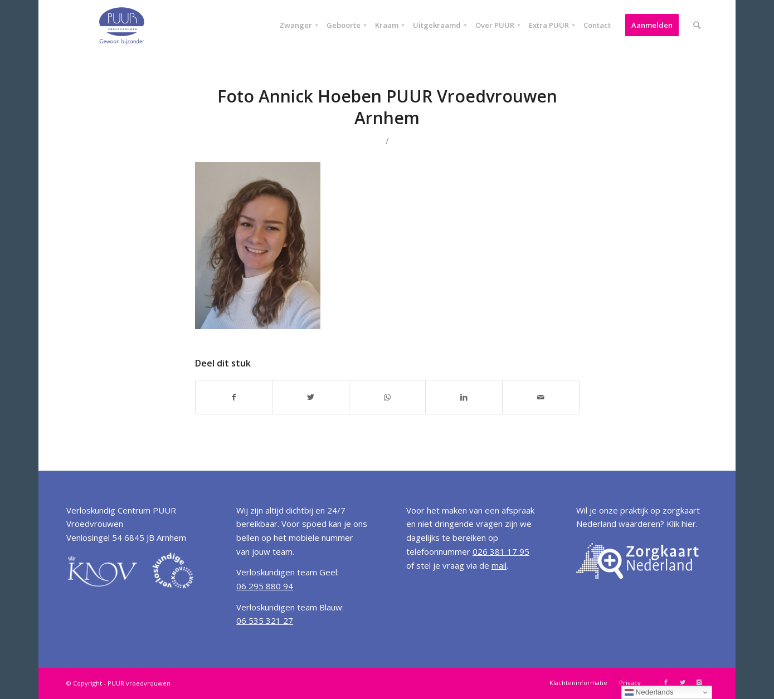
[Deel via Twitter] (310, 397)
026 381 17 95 (501, 551)
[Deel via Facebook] (234, 397)
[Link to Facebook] (666, 682)
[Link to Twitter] (682, 682)
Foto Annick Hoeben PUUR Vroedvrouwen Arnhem (387, 107)
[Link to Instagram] (699, 682)
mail (499, 565)
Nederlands (649, 692)
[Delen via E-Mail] (541, 397)
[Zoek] (697, 25)
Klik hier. (682, 523)
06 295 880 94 (264, 586)
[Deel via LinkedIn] (464, 397)
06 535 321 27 (264, 620)
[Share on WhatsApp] (387, 397)
